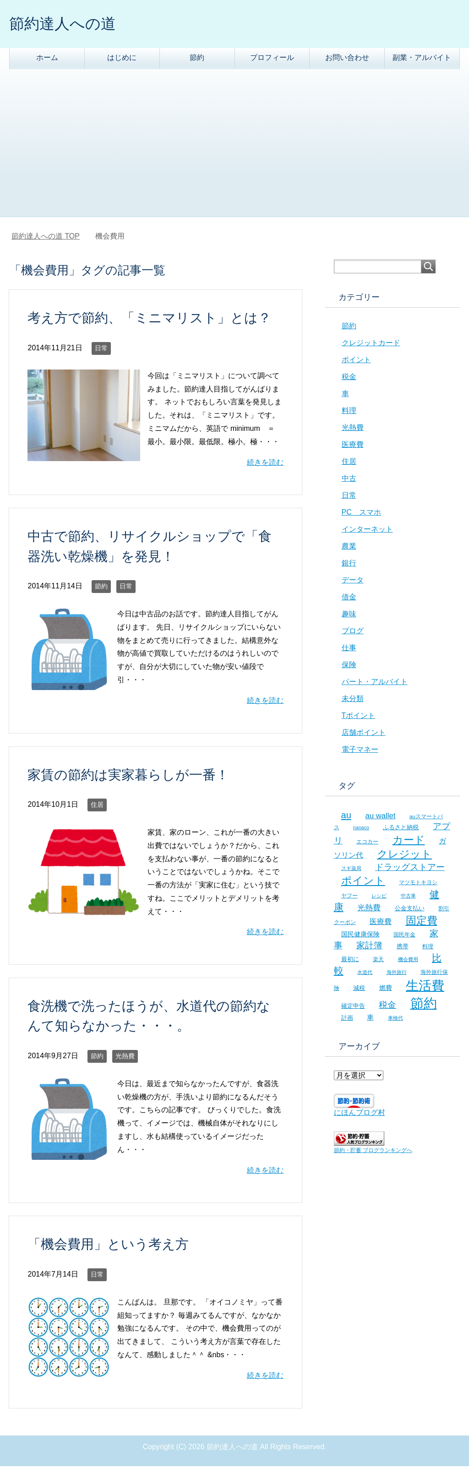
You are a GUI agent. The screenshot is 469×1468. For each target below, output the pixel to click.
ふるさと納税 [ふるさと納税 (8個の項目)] (401, 829)
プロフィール (272, 59)
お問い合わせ (347, 59)
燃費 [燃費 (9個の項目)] (385, 989)
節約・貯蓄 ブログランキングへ (373, 1152)
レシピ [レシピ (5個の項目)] (379, 897)
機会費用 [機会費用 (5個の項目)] (408, 961)
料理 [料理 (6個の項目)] (427, 948)
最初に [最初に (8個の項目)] (350, 960)
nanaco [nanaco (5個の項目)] (361, 829)
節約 (197, 59)
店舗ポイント (364, 734)
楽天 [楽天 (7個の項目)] (378, 961)
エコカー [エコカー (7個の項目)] (367, 843)
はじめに (121, 59)
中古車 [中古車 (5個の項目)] (408, 897)
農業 (349, 548)
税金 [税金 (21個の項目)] (387, 1006)
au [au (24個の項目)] (346, 817)
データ (353, 582)
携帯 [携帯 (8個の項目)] (403, 948)
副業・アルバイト (422, 59)
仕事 (349, 649)
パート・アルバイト (375, 683)
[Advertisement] (234, 150)
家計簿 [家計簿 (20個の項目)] (369, 947)
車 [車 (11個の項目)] (370, 1019)
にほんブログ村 (359, 1114)
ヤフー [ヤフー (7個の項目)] (349, 897)
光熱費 (125, 1057)
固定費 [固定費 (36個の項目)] (421, 922)
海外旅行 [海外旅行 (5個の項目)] (397, 974)
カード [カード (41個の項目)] (409, 842)
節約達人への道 (67, 24)
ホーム (47, 59)
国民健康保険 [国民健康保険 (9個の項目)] (360, 936)
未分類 (353, 700)
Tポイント (359, 717)
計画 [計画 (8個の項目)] (347, 1019)
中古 (349, 480)
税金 (349, 378)
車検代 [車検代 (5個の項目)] (395, 1019)
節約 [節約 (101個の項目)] (423, 1004)
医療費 (353, 446)
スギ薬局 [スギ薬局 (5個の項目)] (351, 870)
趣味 (349, 616)
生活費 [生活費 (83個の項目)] (425, 987)
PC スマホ (361, 514)
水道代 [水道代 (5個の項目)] (364, 974)
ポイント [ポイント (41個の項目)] (363, 882)
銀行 (349, 565)
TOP (45, 238)
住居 (97, 806)
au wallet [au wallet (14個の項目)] (380, 817)
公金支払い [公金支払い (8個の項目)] (410, 910)
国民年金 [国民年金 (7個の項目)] (404, 936)
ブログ (353, 632)
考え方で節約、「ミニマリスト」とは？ (149, 319)
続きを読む (265, 464)
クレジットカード (371, 344)
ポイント (356, 361)
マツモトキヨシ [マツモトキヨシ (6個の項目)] (418, 884)
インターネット (367, 531)
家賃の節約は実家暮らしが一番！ (128, 776)
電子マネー (360, 751)
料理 (349, 412)
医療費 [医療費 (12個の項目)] (381, 923)
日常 (101, 349)
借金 (349, 599)
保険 (349, 666)
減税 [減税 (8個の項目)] (359, 989)
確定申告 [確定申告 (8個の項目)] (353, 1007)
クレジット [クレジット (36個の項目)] (404, 856)
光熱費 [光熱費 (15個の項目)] (369, 909)
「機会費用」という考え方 (108, 1246)
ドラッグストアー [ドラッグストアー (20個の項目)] (410, 869)
